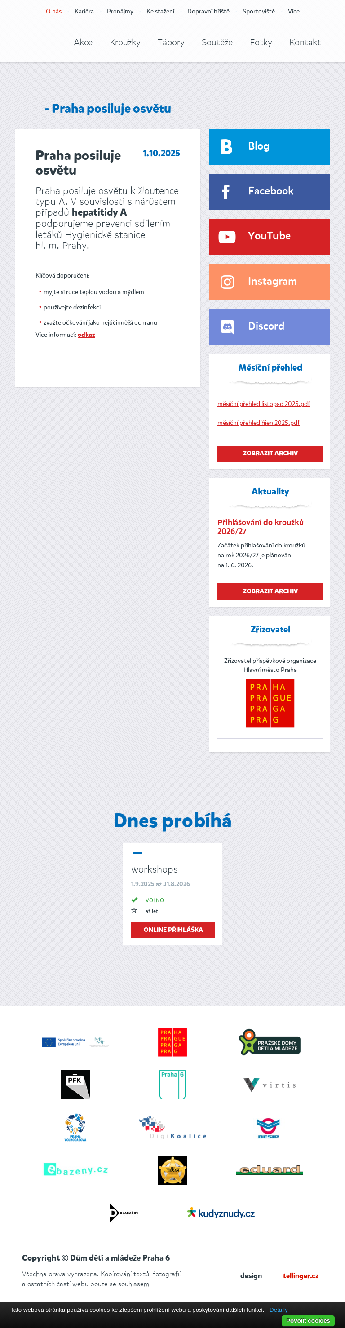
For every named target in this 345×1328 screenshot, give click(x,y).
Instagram (272, 282)
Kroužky (125, 42)
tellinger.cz (300, 1276)
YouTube (269, 236)
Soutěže (217, 42)
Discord (266, 327)
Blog (259, 146)
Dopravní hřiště (208, 11)
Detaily (279, 1309)
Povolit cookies (308, 1320)
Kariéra (84, 11)
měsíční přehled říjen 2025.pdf (258, 423)
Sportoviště (259, 11)
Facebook (271, 191)
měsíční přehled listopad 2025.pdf (263, 404)
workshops (154, 869)
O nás (54, 11)
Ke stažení (160, 11)
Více (294, 11)
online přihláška (173, 930)
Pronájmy (120, 11)
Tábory (171, 42)
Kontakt (305, 42)
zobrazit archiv (270, 453)
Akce (83, 42)
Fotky (261, 42)
